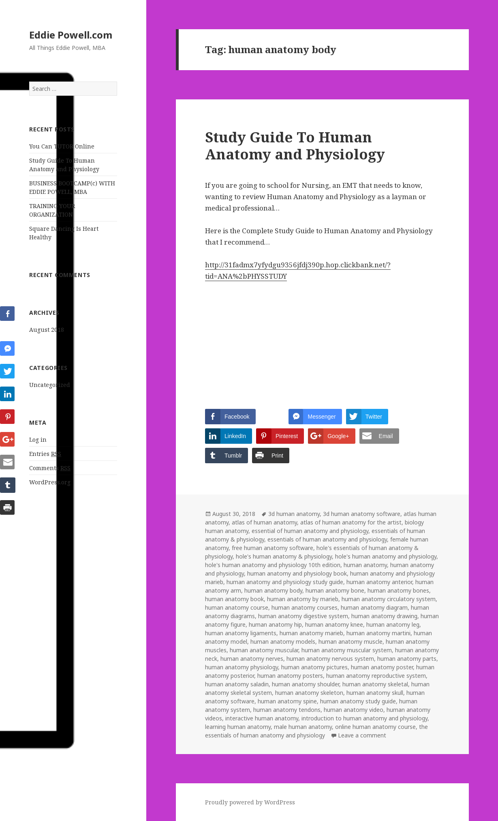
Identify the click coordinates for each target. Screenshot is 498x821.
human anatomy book (234, 599)
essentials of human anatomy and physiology (327, 539)
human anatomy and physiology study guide (285, 582)
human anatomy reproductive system (376, 675)
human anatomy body (273, 590)
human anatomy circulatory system (389, 599)
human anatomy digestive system (303, 616)
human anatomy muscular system (346, 650)
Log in (38, 439)
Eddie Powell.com (70, 34)
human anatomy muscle (350, 641)
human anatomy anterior (379, 582)
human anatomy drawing (384, 616)
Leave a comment (362, 735)
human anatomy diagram (374, 607)
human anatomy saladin (237, 684)
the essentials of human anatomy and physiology (316, 731)
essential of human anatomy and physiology (310, 531)
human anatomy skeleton (309, 692)
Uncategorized (49, 385)
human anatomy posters (290, 675)
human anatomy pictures (314, 667)
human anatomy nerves (251, 658)
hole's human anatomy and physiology (385, 556)
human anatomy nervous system (330, 658)
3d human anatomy (294, 514)
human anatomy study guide (358, 701)
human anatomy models (282, 641)
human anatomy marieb (311, 633)
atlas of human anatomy (264, 522)
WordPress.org (50, 482)
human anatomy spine (287, 701)
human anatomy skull (374, 692)
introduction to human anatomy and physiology (364, 718)
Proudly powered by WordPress (250, 802)
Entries (45, 454)
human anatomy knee (334, 624)
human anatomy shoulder (305, 684)
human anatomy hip (275, 624)
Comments (50, 468)
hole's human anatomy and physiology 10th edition (272, 565)
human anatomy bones (398, 590)
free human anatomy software (272, 548)
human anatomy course (236, 607)
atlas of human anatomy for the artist (351, 522)
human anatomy (365, 565)
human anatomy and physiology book (297, 573)
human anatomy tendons (287, 710)
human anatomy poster (382, 667)
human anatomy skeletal (375, 684)
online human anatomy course (375, 727)
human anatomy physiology (241, 667)
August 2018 (46, 329)
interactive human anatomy (261, 718)
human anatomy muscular (264, 650)
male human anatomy (303, 727)
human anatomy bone (335, 590)
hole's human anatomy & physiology (284, 556)
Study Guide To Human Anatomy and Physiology (295, 145)
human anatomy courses (304, 607)
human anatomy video (353, 710)
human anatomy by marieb (302, 599)
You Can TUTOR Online (61, 146)
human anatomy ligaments (240, 633)
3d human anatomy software (361, 514)
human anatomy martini (378, 633)
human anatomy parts (406, 658)
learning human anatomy (238, 727)
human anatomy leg (392, 624)
